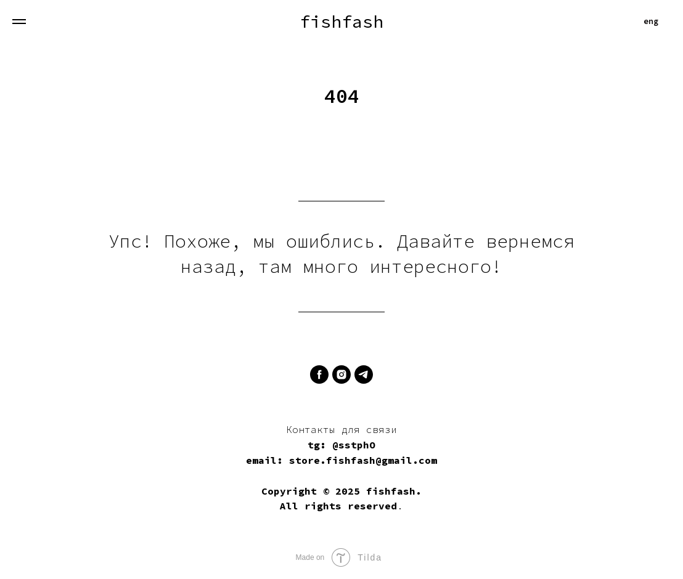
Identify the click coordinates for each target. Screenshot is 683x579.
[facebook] (319, 374)
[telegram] (363, 374)
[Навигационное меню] (19, 21)
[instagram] (341, 374)
